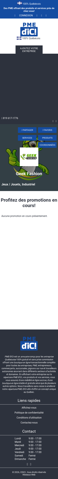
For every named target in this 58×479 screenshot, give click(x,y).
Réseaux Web (29, 474)
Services (27, 138)
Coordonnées (47, 145)
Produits (47, 138)
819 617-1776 (9, 118)
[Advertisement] (29, 86)
